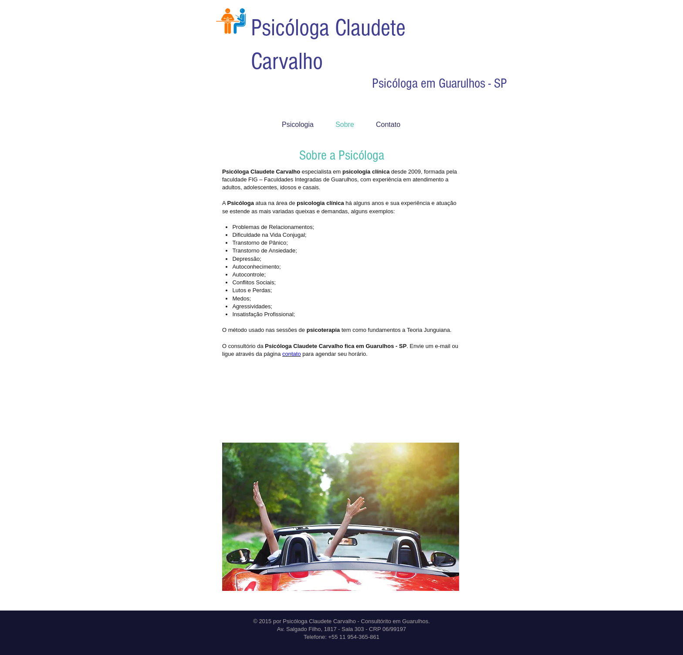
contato (291, 354)
